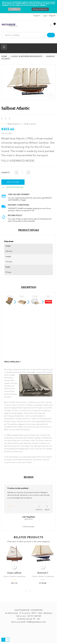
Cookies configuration (40, 9)
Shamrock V (42, 573)
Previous (26, 591)
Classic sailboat (14, 573)
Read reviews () (14, 124)
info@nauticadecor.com (36, 622)
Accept (14, 9)
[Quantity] (22, 172)
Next (30, 591)
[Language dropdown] (37, 15)
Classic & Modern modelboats (14, 576)
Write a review (30, 124)
